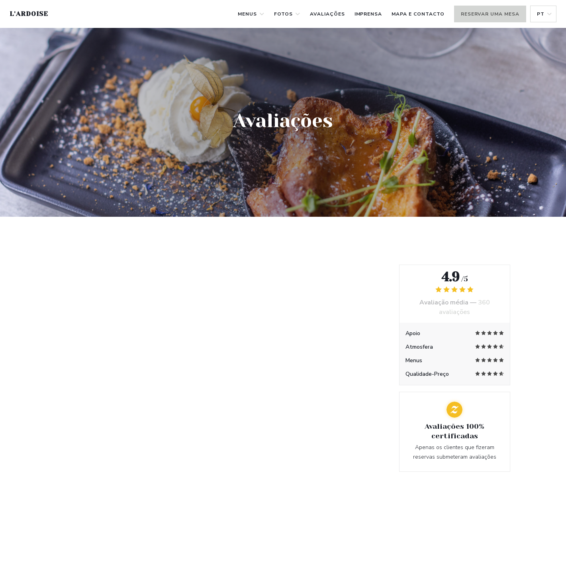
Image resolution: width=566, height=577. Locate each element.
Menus (251, 14)
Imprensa (368, 14)
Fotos (287, 14)
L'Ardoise (29, 14)
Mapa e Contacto (418, 14)
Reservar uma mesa (490, 14)
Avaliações (327, 14)
